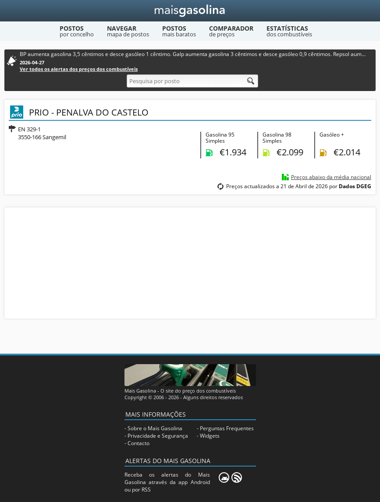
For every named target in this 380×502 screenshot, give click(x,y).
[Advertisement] (190, 262)
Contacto (138, 443)
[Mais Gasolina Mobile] (224, 477)
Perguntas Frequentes (227, 428)
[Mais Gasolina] (190, 10)
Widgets (210, 435)
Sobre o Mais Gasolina (155, 428)
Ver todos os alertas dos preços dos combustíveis (79, 69)
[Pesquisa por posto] (192, 81)
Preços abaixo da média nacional (331, 177)
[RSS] (236, 477)
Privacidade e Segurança (158, 435)
